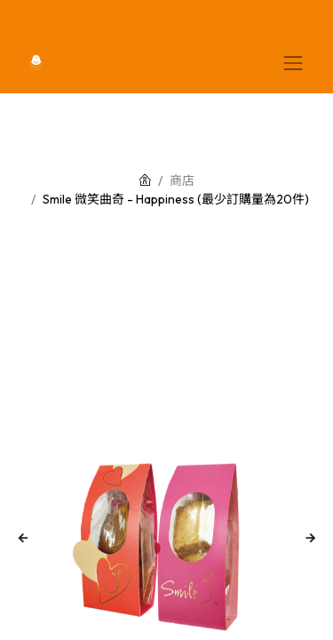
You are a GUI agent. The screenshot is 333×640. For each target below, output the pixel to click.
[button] (23, 538)
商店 (182, 180)
